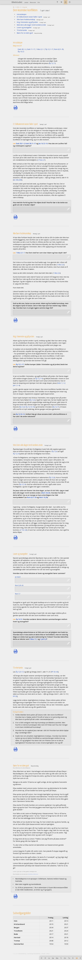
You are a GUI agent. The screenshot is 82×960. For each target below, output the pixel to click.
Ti (61, 958)
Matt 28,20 (46, 493)
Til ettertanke (22, 30)
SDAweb (43, 953)
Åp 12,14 (16, 454)
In (49, 958)
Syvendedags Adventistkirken (33, 953)
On (65, 958)
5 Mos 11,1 (33, 639)
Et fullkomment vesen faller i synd (29, 17)
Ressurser (33, 2)
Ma (57, 958)
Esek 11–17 (31, 49)
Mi (77, 958)
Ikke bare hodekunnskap (26, 19)
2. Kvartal (24, 7)
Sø (53, 958)
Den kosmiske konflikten (25, 10)
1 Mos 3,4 (56, 273)
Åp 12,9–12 (20, 672)
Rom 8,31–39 (59, 49)
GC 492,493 (18, 180)
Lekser (26, 2)
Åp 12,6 (22, 407)
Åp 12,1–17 (49, 49)
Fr (73, 958)
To (69, 958)
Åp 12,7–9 (38, 378)
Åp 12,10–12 (20, 414)
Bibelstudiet (17, 2)
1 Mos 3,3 (60, 265)
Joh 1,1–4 (16, 385)
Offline (47, 953)
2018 (17, 7)
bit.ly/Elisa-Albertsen (33, 874)
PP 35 (15, 696)
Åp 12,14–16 (30, 407)
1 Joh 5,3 (43, 639)
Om (38, 2)
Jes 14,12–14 (43, 143)
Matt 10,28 (43, 497)
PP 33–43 (54, 672)
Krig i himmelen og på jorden (27, 22)
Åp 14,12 (21, 51)
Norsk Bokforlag (22, 953)
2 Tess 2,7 (41, 160)
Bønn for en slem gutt (25, 33)
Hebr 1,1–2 (61, 383)
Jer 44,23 (18, 577)
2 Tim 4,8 (23, 530)
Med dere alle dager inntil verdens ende (31, 25)
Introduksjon (21, 14)
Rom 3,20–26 (19, 585)
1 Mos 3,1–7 (40, 49)
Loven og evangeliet (24, 27)
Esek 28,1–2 (22, 49)
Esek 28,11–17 (30, 143)
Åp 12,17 (52, 63)
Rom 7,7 (17, 594)
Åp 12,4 (32, 400)
